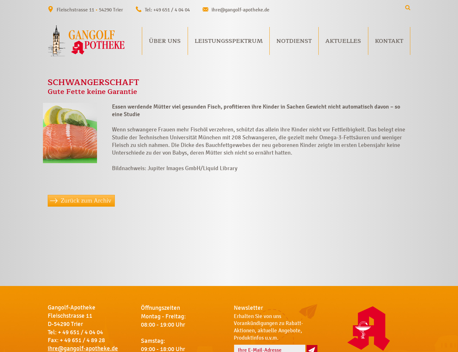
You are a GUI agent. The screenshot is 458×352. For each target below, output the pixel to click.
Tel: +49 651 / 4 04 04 (167, 10)
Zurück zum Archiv (86, 200)
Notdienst (294, 41)
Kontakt (389, 41)
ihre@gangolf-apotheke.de (240, 10)
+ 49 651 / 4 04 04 (80, 332)
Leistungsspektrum (229, 41)
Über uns (165, 41)
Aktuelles (343, 41)
